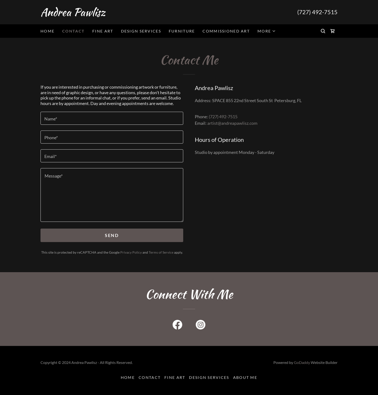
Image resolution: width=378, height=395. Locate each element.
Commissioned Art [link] (226, 31)
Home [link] (47, 31)
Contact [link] (73, 31)
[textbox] (111, 118)
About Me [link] (245, 377)
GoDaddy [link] (302, 362)
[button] (266, 31)
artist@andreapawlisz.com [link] (232, 123)
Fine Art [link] (102, 31)
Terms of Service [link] (161, 252)
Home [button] (128, 377)
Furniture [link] (182, 31)
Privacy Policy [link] (131, 252)
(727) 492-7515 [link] (317, 11)
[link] (114, 14)
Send (112, 235)
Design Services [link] (141, 31)
